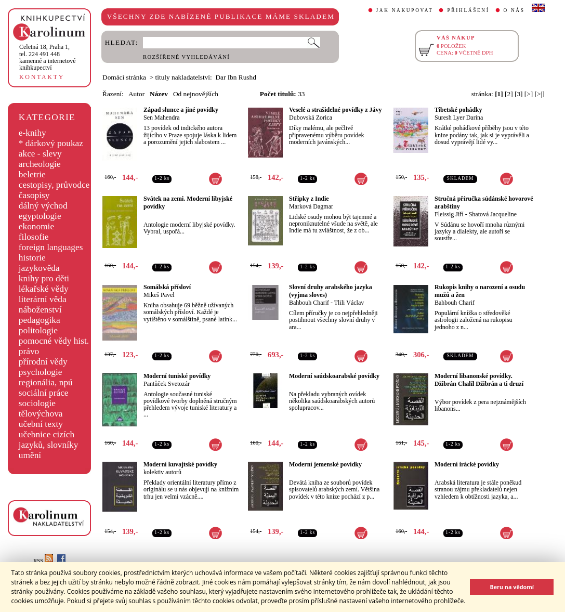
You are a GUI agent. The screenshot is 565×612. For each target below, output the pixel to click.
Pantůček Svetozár (166, 383)
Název (159, 94)
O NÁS (514, 10)
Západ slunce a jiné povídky (180, 109)
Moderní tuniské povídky (177, 376)
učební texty (41, 424)
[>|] (540, 94)
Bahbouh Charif (309, 302)
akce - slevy (40, 154)
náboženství (40, 310)
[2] (509, 94)
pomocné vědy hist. (54, 341)
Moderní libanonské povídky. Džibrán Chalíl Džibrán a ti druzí (479, 379)
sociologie (37, 403)
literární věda (43, 299)
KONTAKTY (41, 77)
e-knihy (32, 133)
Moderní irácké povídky (467, 464)
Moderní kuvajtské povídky (180, 464)
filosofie (34, 237)
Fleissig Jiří (449, 214)
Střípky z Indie (309, 198)
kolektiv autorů (162, 472)
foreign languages (51, 247)
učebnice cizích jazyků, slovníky (48, 439)
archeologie (40, 164)
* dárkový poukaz (51, 143)
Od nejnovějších (195, 94)
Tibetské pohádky (458, 109)
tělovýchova (41, 414)
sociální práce (44, 393)
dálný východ (43, 206)
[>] (528, 94)
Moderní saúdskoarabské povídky (334, 376)
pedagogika (39, 320)
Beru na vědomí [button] (512, 587)
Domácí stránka (124, 77)
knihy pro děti (44, 278)
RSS (43, 561)
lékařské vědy (44, 289)
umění (30, 455)
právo (29, 351)
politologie (38, 330)
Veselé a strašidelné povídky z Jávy (335, 109)
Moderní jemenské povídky (325, 464)
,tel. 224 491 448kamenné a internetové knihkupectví (47, 57)
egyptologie (40, 216)
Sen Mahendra (161, 117)
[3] (519, 94)
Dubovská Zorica (310, 117)
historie (32, 258)
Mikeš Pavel (159, 294)
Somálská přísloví (167, 287)
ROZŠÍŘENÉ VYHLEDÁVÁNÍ (186, 57)
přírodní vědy (43, 362)
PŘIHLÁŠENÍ (468, 10)
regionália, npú (46, 382)
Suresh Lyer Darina (459, 117)
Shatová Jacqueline (493, 214)
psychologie (40, 372)
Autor (136, 94)
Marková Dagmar (311, 206)
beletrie (32, 174)
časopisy (34, 195)
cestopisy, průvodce (54, 185)
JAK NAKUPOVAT (404, 10)
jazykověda (39, 268)
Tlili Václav (349, 302)
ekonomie (36, 226)
